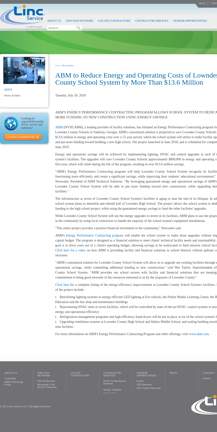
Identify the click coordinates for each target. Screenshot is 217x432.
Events (140, 380)
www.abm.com (199, 334)
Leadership (10, 378)
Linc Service (22, 16)
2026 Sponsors (144, 384)
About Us (54, 20)
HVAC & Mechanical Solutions (114, 382)
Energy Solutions (112, 389)
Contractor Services (151, 20)
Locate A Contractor (20, 137)
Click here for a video (70, 250)
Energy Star (109, 393)
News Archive (12, 95)
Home (57, 65)
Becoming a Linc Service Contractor (47, 385)
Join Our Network (79, 20)
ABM (59, 127)
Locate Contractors (114, 20)
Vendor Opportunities (190, 20)
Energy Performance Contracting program (94, 235)
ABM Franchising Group (13, 383)
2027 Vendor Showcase (148, 387)
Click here (62, 285)
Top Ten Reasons (46, 380)
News (202, 3)
